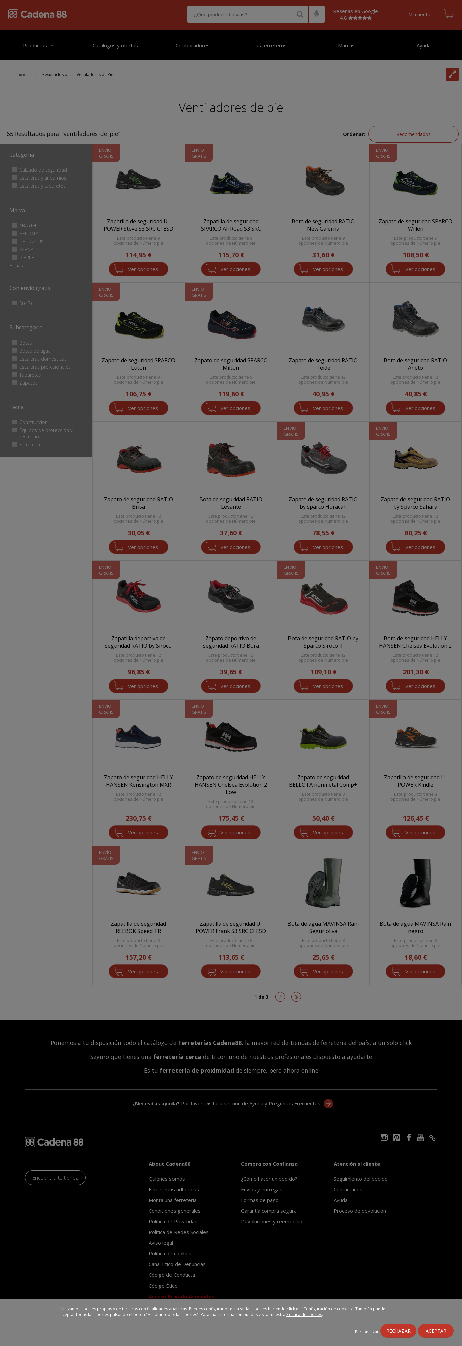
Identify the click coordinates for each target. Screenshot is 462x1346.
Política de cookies (304, 1314)
